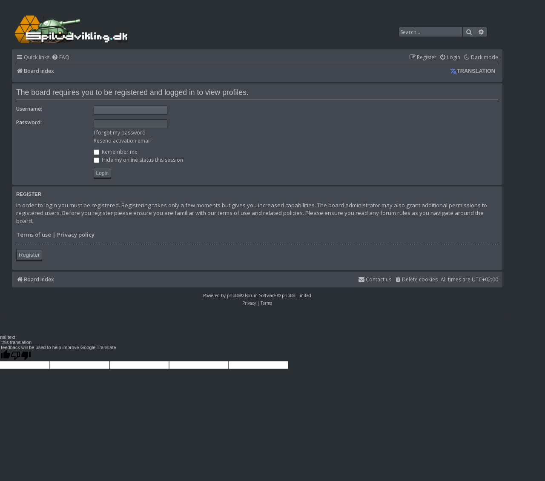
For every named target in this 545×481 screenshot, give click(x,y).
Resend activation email (122, 140)
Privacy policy (76, 234)
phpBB (233, 295)
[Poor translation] (21, 355)
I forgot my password (120, 132)
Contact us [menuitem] (374, 279)
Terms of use (33, 234)
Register (29, 255)
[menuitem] (60, 57)
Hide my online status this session (138, 159)
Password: (29, 122)
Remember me (116, 151)
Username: (29, 108)
